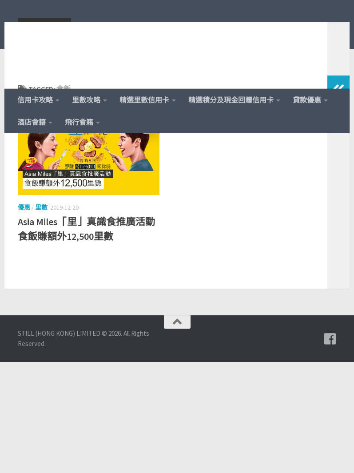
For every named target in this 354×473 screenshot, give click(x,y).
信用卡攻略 (35, 99)
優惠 (24, 265)
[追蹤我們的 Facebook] (330, 450)
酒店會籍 (31, 122)
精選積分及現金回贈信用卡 (231, 99)
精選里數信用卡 (144, 99)
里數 (41, 265)
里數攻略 (86, 99)
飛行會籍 (79, 122)
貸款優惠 (307, 99)
